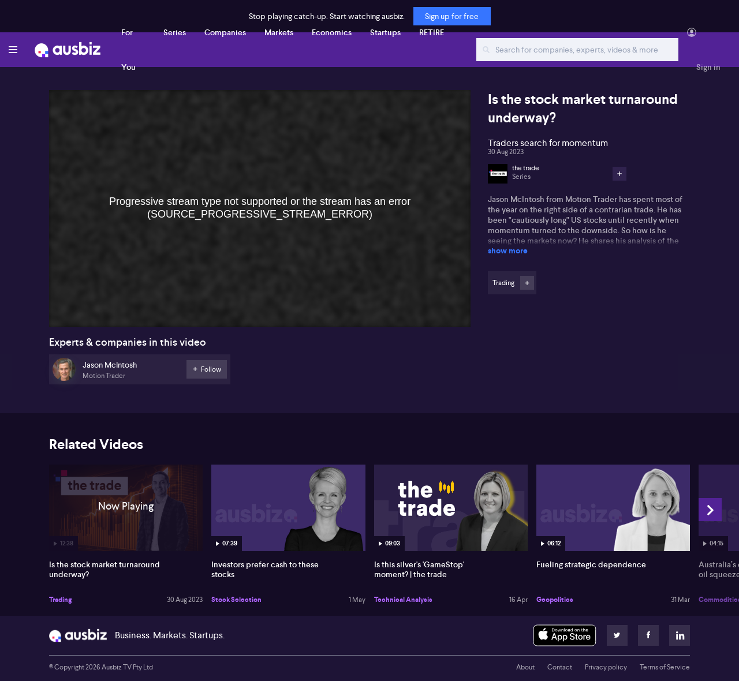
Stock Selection (236, 599)
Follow (527, 283)
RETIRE (431, 32)
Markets (278, 32)
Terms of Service (665, 667)
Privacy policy (606, 667)
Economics (332, 32)
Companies (225, 32)
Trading (60, 599)
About (525, 667)
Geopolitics (554, 599)
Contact (559, 667)
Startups (385, 32)
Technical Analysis (403, 599)
